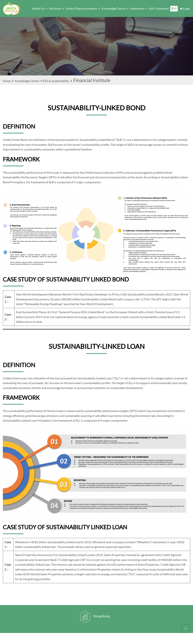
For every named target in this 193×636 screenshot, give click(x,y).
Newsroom (138, 8)
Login (184, 8)
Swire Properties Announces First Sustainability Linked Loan (54, 555)
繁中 (174, 8)
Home (8, 81)
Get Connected (158, 8)
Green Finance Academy (83, 8)
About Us (39, 8)
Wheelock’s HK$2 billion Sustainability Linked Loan (48, 542)
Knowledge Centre (114, 8)
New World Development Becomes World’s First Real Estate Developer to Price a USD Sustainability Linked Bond (89, 294)
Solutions (56, 8)
